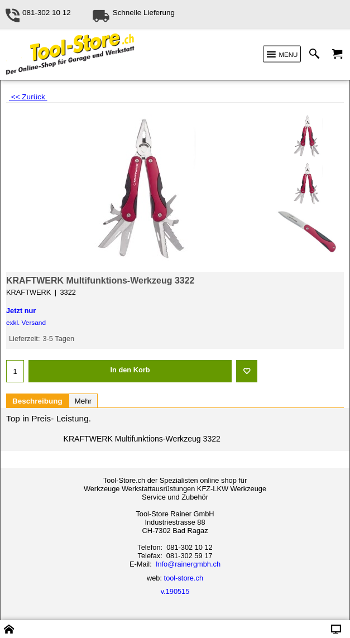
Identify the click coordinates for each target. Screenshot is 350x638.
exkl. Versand (26, 323)
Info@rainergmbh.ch (188, 564)
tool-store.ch (183, 578)
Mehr (83, 401)
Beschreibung (37, 401)
